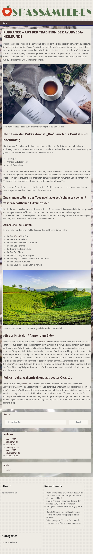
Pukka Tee (26, 384)
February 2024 (12, 447)
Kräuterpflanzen (41, 342)
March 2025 (11, 439)
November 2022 (13, 453)
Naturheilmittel (11, 542)
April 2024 (10, 444)
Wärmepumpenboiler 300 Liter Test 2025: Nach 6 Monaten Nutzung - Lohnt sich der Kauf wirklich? (64, 495)
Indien (9, 47)
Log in (8, 470)
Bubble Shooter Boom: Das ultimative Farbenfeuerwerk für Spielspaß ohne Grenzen (63, 515)
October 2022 (12, 455)
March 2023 (11, 450)
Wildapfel (18, 236)
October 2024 (12, 442)
